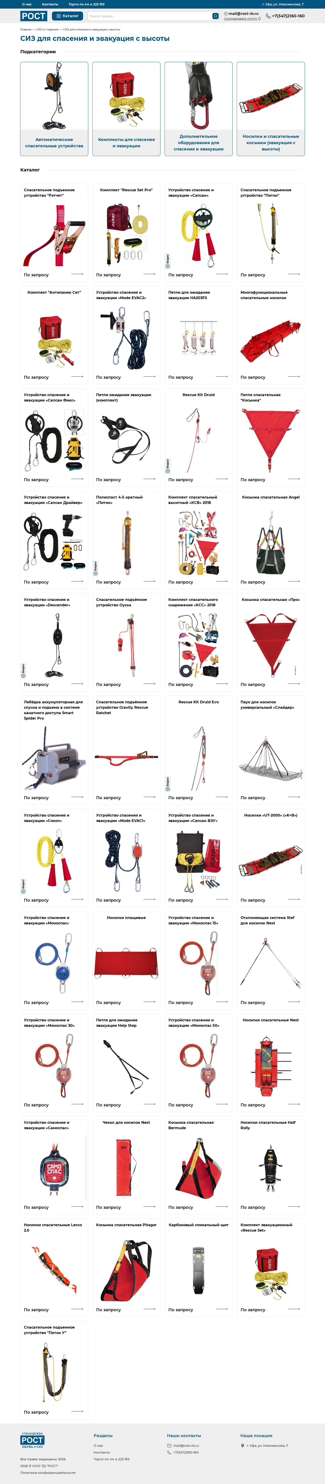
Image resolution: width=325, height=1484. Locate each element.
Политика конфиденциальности (48, 1473)
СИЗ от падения (47, 29)
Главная (25, 29)
